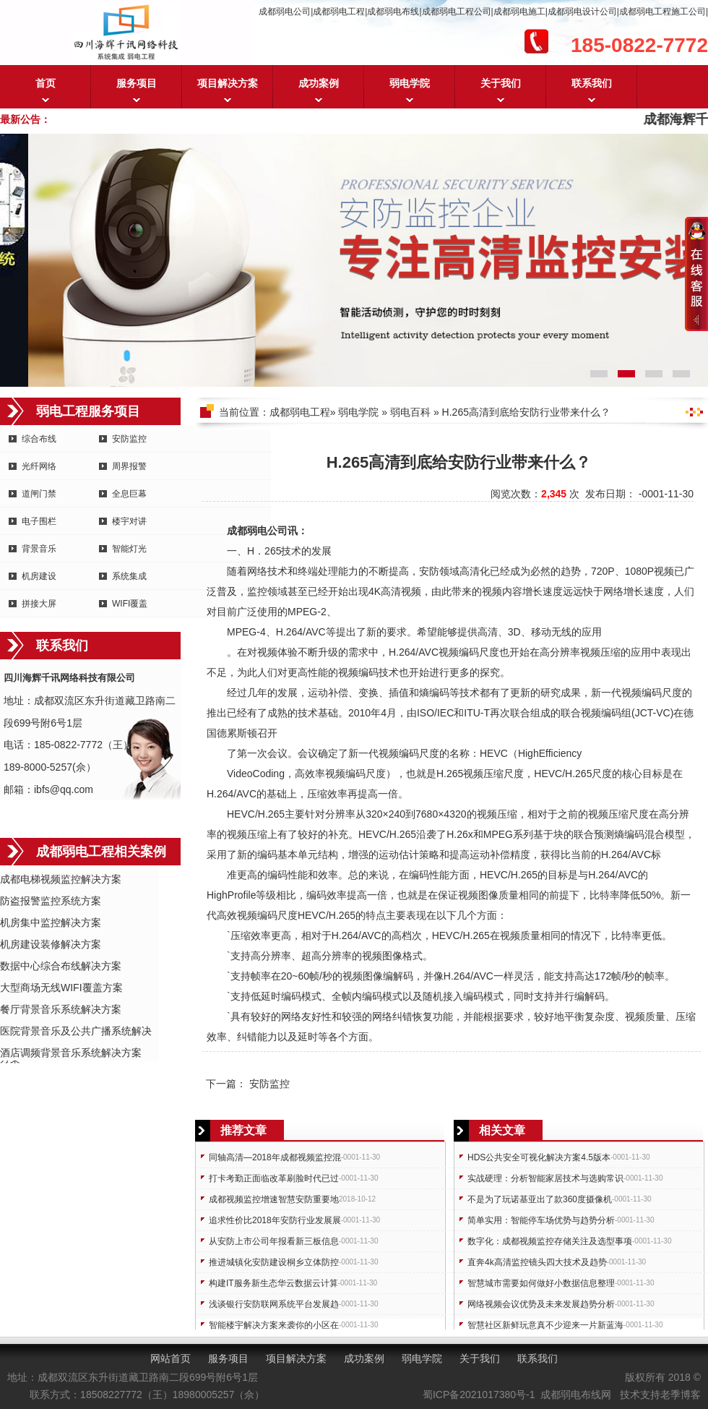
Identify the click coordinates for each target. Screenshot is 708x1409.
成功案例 (318, 83)
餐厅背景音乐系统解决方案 (60, 1009)
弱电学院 (409, 83)
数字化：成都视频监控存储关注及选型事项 (549, 1241)
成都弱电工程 (299, 412)
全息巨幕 (129, 494)
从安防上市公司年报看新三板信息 (274, 1241)
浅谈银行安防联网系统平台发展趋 (274, 1304)
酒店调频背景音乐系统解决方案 (71, 1052)
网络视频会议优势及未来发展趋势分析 (541, 1304)
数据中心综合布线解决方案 (60, 966)
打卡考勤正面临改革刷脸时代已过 (274, 1178)
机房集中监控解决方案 (50, 922)
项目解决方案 (227, 83)
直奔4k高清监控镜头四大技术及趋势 (537, 1262)
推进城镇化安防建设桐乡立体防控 (274, 1262)
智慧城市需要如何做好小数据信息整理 (541, 1283)
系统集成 (129, 576)
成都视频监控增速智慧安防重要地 (274, 1199)
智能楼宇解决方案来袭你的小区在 (274, 1325)
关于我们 (500, 83)
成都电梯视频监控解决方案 (60, 879)
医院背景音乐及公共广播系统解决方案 (76, 1032)
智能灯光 (129, 549)
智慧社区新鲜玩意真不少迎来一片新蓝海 (545, 1325)
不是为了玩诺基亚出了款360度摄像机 (539, 1199)
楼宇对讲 (129, 521)
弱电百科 (410, 412)
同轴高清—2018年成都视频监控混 (275, 1157)
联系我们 (591, 83)
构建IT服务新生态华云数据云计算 (273, 1283)
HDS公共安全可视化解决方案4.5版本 (538, 1157)
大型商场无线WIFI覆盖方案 (61, 987)
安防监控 (129, 439)
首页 (45, 83)
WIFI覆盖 (129, 604)
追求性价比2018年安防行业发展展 (275, 1220)
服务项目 (136, 83)
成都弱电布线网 (575, 1394)
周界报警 (129, 466)
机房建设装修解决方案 (50, 944)
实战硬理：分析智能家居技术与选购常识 (545, 1178)
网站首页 (170, 1358)
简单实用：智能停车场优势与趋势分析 (541, 1220)
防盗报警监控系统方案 (50, 901)
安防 (429, 571)
